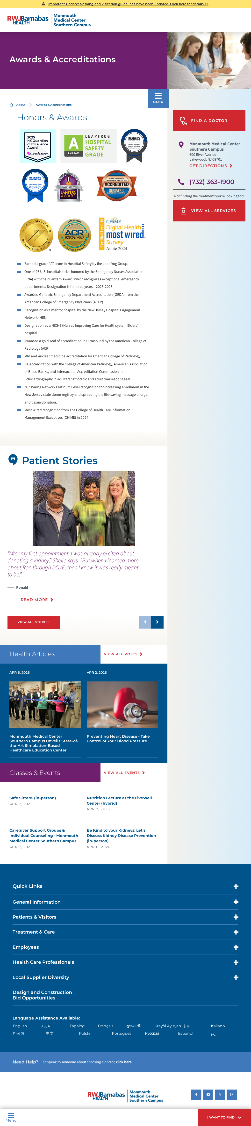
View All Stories (33, 622)
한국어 (18, 1033)
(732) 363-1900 (211, 182)
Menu (11, 1117)
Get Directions (208, 165)
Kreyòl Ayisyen (167, 1026)
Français (106, 1026)
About (20, 104)
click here (124, 1062)
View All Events (122, 773)
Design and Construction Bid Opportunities (42, 995)
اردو (214, 1033)
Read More (34, 599)
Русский (152, 1033)
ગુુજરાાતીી (134, 1026)
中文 (50, 1033)
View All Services (208, 210)
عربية (45, 1026)
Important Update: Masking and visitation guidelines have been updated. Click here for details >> (128, 4)
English (20, 1026)
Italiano (218, 1026)
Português (121, 1033)
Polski (84, 1033)
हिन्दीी (187, 1026)
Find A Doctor (204, 121)
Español (185, 1033)
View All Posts (121, 654)
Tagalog (77, 1026)
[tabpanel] (84, 508)
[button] (224, 1117)
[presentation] (85, 579)
